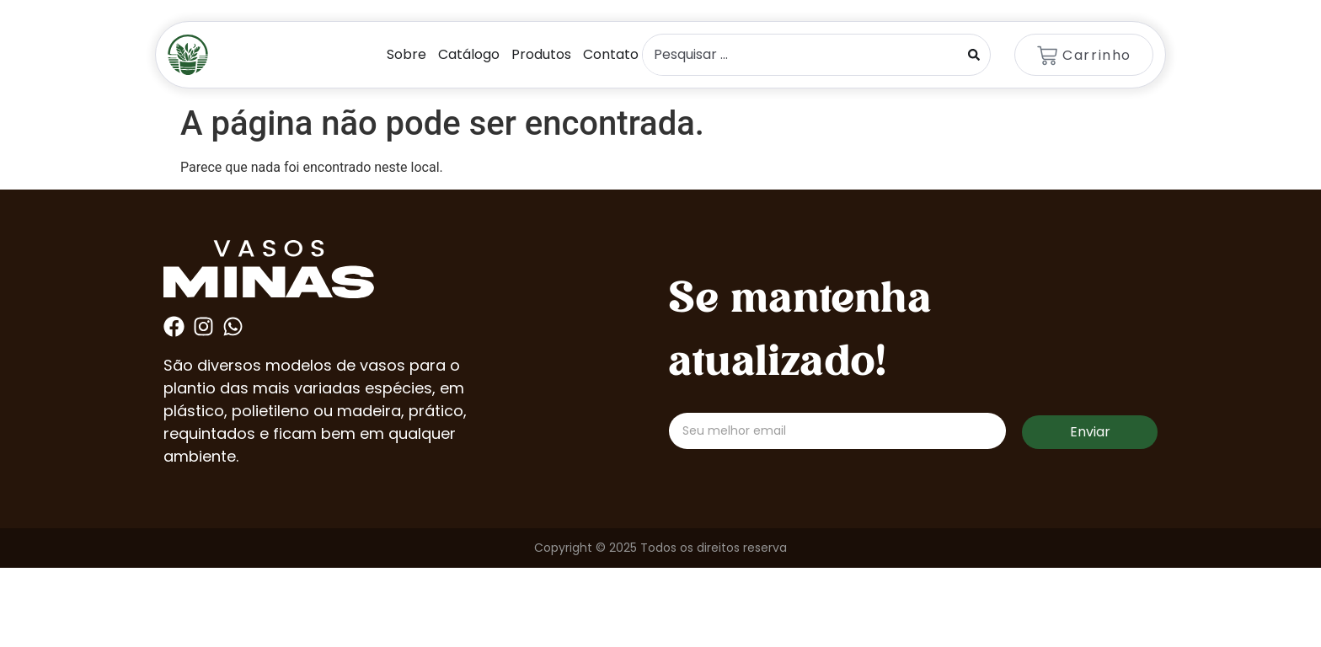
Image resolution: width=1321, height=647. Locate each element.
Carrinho (1096, 55)
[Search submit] (974, 55)
